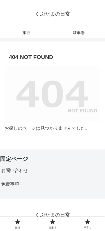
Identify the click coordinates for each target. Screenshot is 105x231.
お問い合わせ (14, 170)
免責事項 (10, 184)
